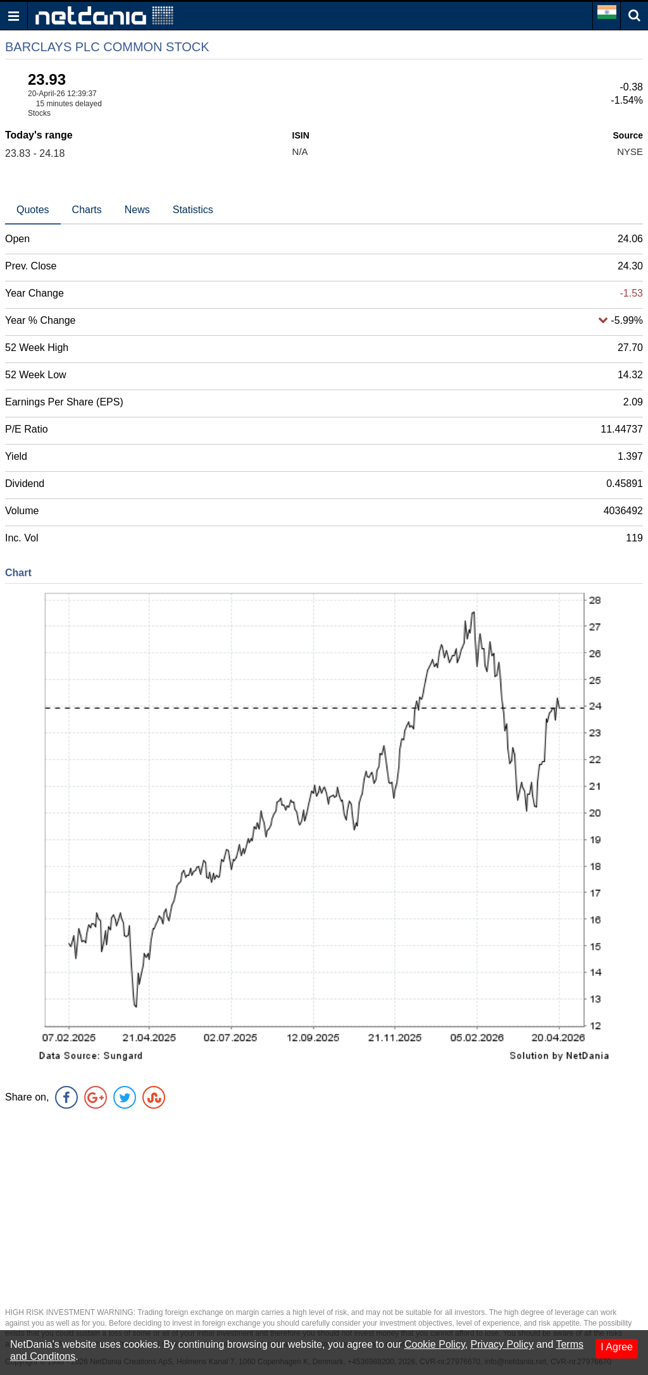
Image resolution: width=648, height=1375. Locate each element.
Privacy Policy (502, 1344)
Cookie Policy (434, 1344)
